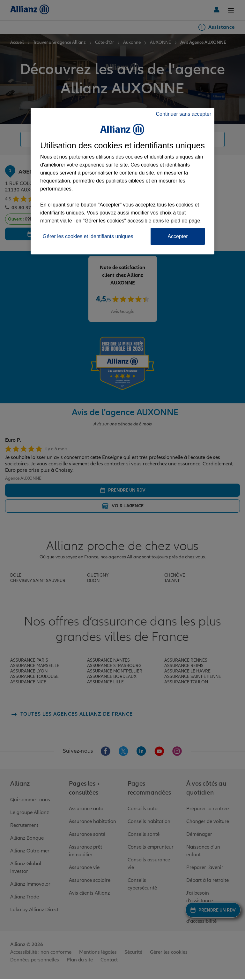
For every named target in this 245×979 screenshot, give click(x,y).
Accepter (177, 236)
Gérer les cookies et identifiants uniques (88, 236)
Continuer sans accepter (183, 114)
